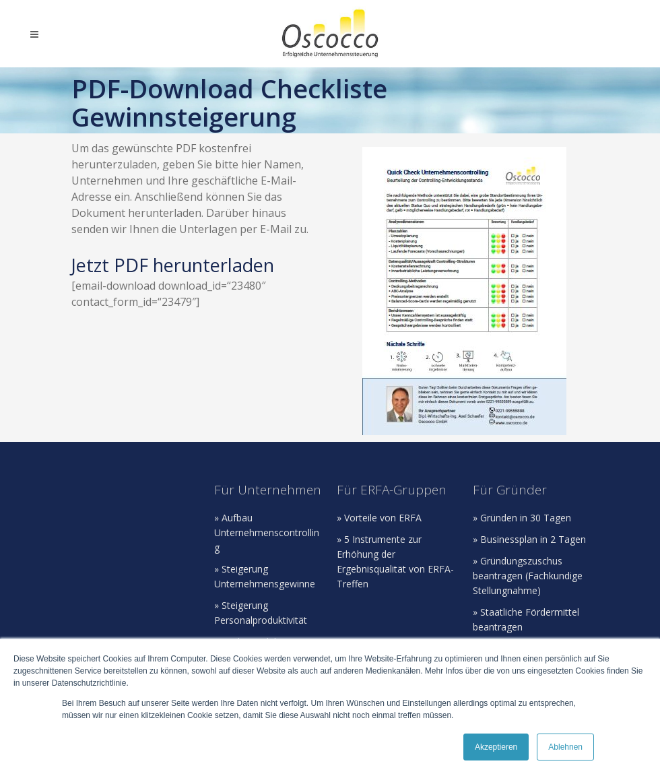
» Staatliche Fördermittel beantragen (526, 619)
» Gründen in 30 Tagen (522, 517)
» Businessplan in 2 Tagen (529, 539)
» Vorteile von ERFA (379, 517)
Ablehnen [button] (565, 747)
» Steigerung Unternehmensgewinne (264, 576)
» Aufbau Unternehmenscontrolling (266, 532)
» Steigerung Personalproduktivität (260, 612)
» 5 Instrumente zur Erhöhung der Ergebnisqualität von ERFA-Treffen (395, 561)
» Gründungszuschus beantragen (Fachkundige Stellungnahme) (528, 575)
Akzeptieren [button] (496, 747)
